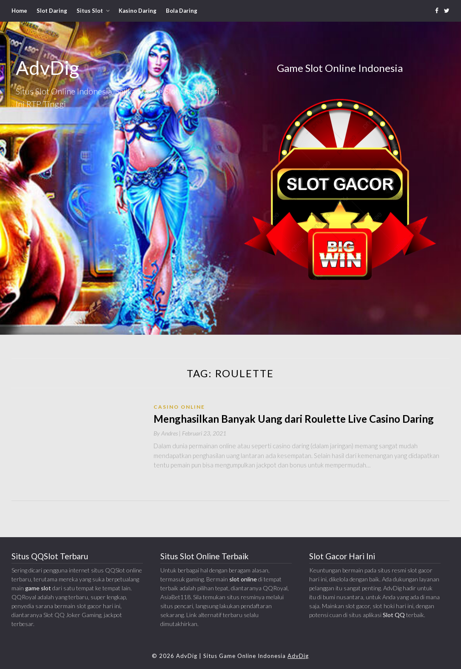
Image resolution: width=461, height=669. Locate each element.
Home (19, 10)
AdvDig (298, 655)
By (168, 433)
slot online (243, 579)
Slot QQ (394, 614)
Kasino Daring (138, 10)
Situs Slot (90, 10)
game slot (38, 588)
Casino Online (179, 407)
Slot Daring (52, 10)
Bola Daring (181, 10)
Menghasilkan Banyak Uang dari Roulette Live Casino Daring (294, 419)
